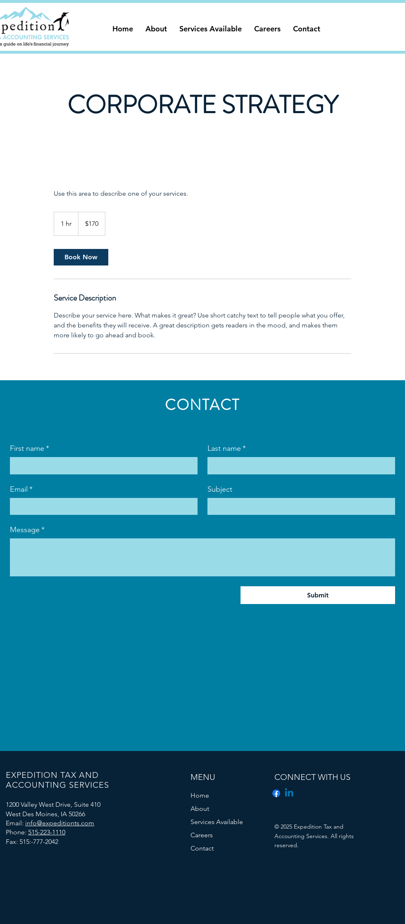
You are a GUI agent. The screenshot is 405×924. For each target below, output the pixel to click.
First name (29, 448)
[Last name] (298, 465)
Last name (226, 448)
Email (21, 489)
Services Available (217, 822)
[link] (81, 257)
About (200, 809)
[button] (156, 28)
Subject (219, 489)
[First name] (101, 465)
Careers (202, 835)
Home (200, 795)
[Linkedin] (289, 793)
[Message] (202, 557)
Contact (202, 848)
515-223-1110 (46, 832)
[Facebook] (276, 793)
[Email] (101, 506)
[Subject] (298, 506)
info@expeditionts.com (59, 823)
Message (27, 530)
